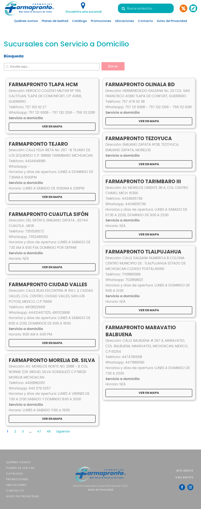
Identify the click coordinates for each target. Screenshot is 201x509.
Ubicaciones (124, 21)
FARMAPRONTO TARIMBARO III (143, 181)
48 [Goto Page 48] (49, 431)
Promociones (101, 21)
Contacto (145, 21)
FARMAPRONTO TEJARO (38, 144)
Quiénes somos (26, 21)
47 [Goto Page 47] (39, 431)
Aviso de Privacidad (172, 21)
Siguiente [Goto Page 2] (63, 431)
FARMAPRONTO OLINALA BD (140, 84)
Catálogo (79, 21)
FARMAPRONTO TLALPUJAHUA (143, 251)
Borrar (113, 66)
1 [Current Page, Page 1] (7, 431)
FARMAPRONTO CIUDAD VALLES (48, 284)
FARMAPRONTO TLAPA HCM (43, 84)
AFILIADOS (184, 470)
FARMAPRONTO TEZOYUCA (138, 138)
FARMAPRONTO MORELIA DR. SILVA (52, 360)
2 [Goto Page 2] (15, 431)
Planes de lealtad (55, 21)
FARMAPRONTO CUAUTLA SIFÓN (48, 214)
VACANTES (184, 477)
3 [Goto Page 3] (23, 431)
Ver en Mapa (52, 267)
